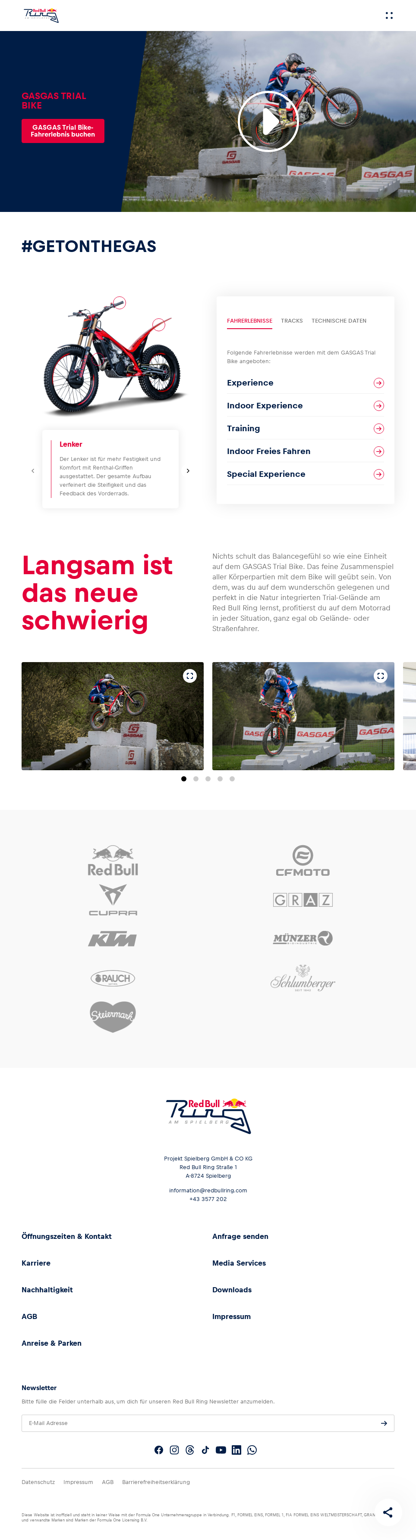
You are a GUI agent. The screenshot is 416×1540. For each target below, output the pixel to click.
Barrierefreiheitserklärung (156, 1482)
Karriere (36, 1263)
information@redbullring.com (208, 1190)
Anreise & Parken (52, 1343)
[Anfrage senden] (384, 1423)
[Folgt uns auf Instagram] (174, 1450)
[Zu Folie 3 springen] (208, 778)
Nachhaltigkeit (47, 1289)
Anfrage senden (240, 1236)
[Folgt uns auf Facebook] (159, 1450)
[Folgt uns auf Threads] (190, 1450)
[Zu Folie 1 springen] (183, 778)
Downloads (232, 1289)
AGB (29, 1316)
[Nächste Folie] (188, 471)
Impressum (231, 1316)
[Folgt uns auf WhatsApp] (252, 1450)
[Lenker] (119, 302)
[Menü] (389, 15)
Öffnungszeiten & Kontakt (67, 1236)
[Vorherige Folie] (33, 471)
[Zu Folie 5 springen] (232, 778)
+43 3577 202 (208, 1199)
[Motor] (97, 359)
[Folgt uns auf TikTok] (205, 1450)
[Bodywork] (158, 324)
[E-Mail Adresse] (208, 1423)
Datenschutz (38, 1482)
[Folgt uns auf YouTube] (221, 1450)
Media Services (239, 1263)
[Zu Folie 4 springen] (220, 778)
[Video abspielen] (268, 121)
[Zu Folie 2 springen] (196, 778)
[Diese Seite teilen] (388, 1512)
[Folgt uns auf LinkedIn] (236, 1450)
